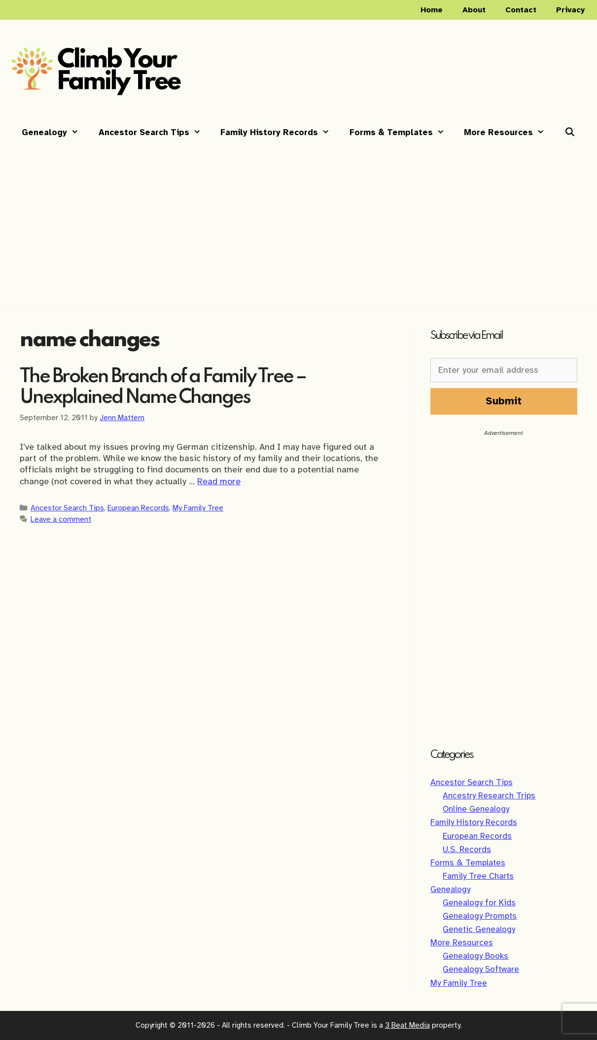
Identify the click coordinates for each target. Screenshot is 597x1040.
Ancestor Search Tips (155, 132)
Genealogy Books (475, 956)
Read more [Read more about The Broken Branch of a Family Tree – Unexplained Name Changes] (219, 481)
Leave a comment (61, 519)
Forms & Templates (402, 132)
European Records (138, 507)
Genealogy (55, 132)
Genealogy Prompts (480, 916)
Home (432, 10)
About (474, 10)
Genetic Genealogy (479, 929)
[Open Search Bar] (570, 132)
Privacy (570, 10)
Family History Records (280, 132)
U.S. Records (467, 849)
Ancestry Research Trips (489, 795)
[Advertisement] (299, 220)
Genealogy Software (481, 969)
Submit (504, 400)
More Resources (509, 132)
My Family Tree (198, 507)
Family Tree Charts (478, 876)
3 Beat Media (407, 1025)
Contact (520, 10)
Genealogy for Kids (479, 902)
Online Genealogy (476, 809)
